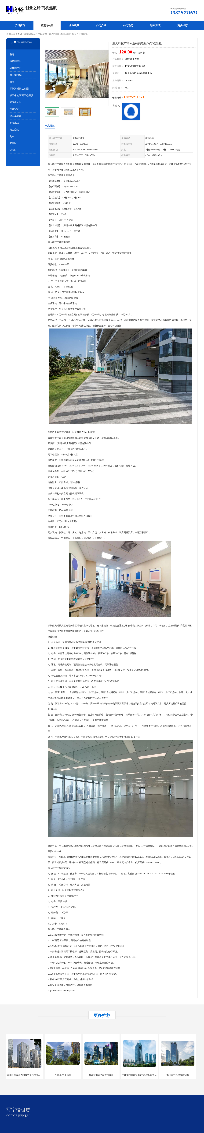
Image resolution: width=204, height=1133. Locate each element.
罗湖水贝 (14, 123)
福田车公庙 (16, 116)
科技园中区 (16, 68)
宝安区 (13, 150)
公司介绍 (101, 25)
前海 (12, 81)
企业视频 (74, 25)
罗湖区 (13, 143)
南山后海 (42, 34)
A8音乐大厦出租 (63, 1075)
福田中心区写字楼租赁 (21, 95)
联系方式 (155, 25)
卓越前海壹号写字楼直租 (101, 1075)
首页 (20, 34)
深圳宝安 (14, 109)
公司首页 (20, 25)
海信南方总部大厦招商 (178, 1075)
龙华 (12, 136)
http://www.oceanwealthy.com (61, 990)
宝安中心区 (16, 102)
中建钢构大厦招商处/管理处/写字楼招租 (141, 1075)
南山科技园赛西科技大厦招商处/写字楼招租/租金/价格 (33, 1075)
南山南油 (14, 129)
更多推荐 (182, 25)
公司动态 (128, 25)
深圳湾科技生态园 (19, 88)
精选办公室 (47, 25)
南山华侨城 (16, 75)
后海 (12, 54)
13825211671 (134, 97)
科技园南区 (16, 61)
